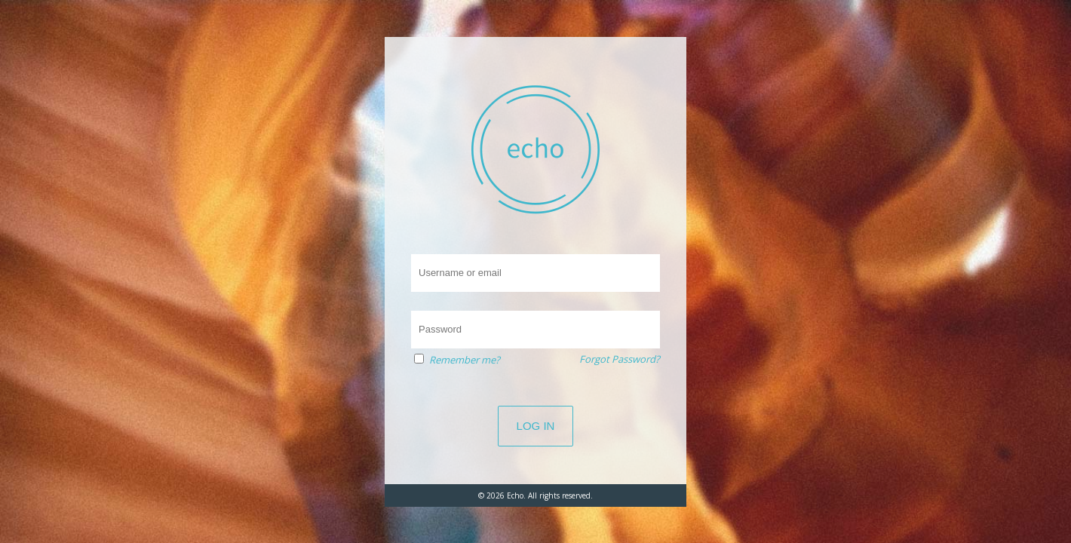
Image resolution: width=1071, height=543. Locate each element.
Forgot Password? (619, 359)
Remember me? (464, 360)
